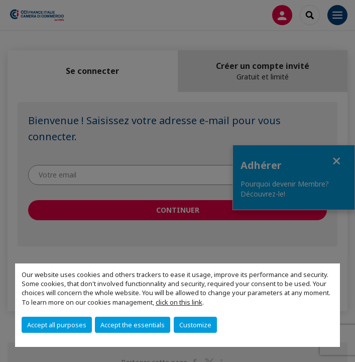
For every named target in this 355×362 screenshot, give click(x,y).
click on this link (179, 302)
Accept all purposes (56, 324)
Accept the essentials (132, 324)
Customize (195, 324)
